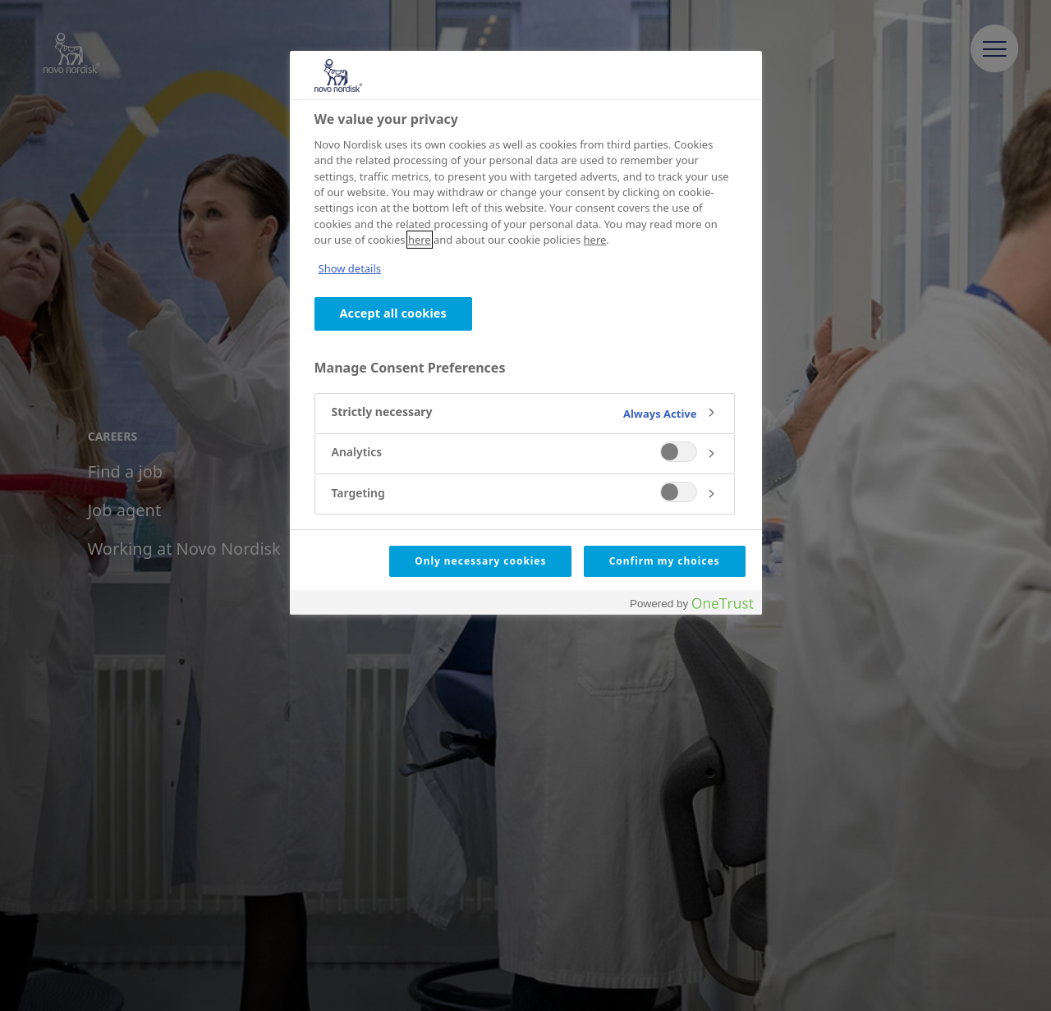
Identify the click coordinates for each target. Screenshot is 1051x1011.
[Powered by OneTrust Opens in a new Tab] (691, 604)
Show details (350, 268)
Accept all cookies (393, 313)
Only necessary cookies (480, 561)
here (419, 239)
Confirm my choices (664, 561)
